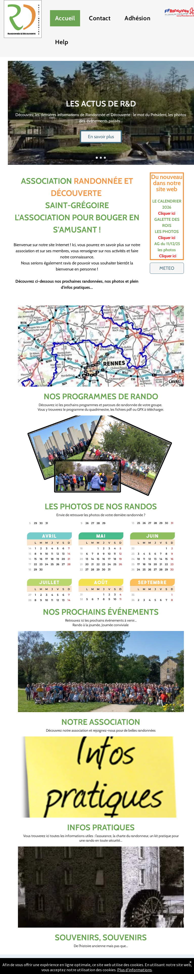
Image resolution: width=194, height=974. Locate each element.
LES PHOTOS (167, 231)
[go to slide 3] (105, 158)
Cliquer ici (166, 237)
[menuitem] (67, 19)
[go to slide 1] (97, 158)
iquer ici (168, 213)
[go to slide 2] (101, 158)
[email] (101, 964)
